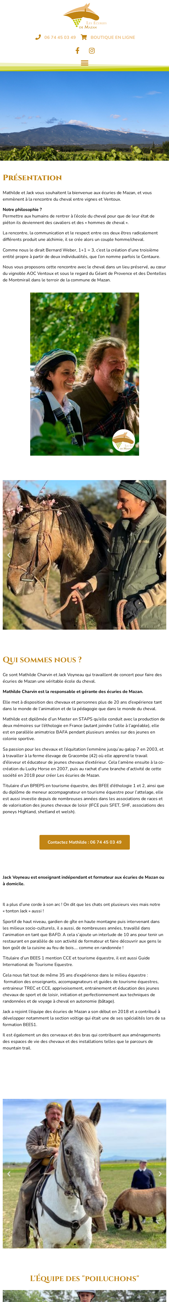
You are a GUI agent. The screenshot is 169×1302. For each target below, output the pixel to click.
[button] (84, 63)
